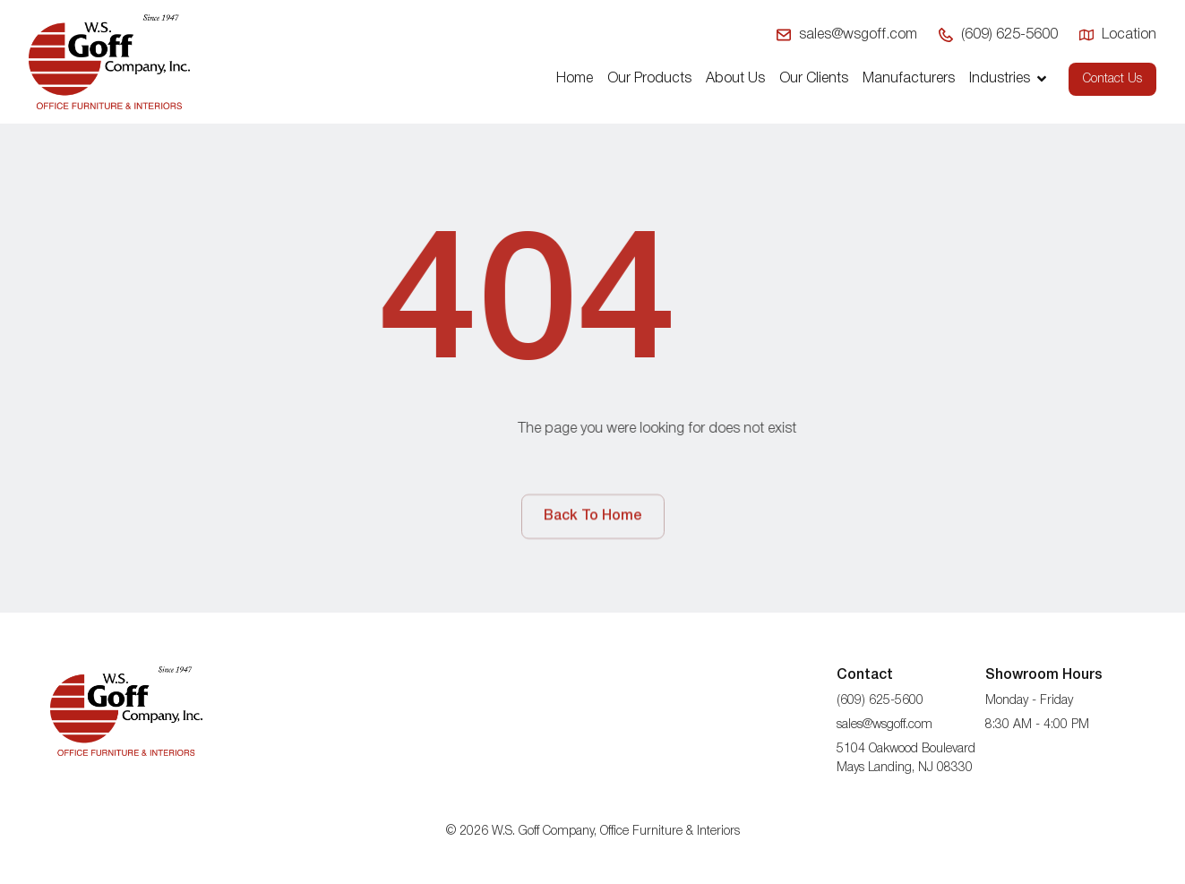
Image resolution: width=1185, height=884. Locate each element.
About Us (735, 79)
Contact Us (1112, 79)
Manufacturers (909, 79)
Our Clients (813, 79)
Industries (1009, 79)
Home (574, 79)
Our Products (649, 79)
